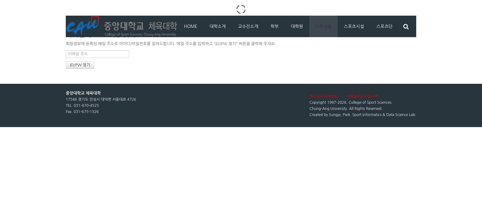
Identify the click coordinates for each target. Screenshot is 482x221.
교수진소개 (248, 26)
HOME (190, 26)
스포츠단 (384, 26)
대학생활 (323, 26)
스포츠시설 (354, 26)
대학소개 (218, 26)
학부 (275, 26)
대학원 (297, 26)
